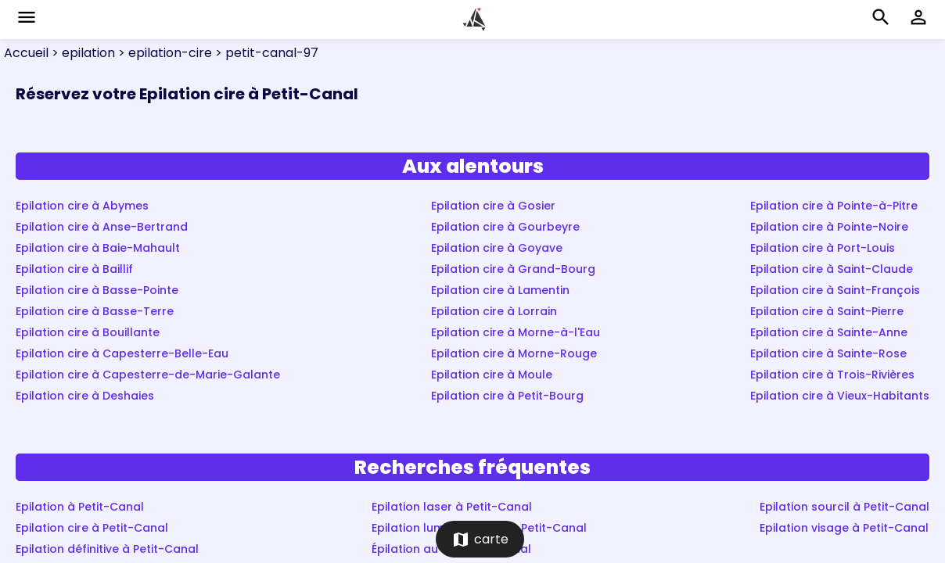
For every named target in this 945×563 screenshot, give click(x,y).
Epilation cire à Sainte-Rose (828, 353)
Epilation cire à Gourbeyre (505, 227)
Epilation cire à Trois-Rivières (832, 374)
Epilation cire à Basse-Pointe (97, 290)
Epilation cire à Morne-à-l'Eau (515, 332)
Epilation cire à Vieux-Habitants (839, 395)
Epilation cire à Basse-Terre (95, 311)
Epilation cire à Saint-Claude (831, 269)
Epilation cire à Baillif (74, 269)
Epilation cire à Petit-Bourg (507, 395)
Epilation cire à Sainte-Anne (828, 332)
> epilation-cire (163, 53)
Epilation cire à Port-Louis (822, 248)
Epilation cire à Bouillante (88, 332)
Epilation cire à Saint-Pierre (827, 311)
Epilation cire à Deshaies (85, 395)
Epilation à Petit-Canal (80, 507)
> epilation (82, 53)
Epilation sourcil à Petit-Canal (844, 507)
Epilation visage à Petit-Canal (844, 528)
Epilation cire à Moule (491, 374)
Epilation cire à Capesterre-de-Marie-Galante (148, 374)
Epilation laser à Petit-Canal (452, 507)
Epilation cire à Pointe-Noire (829, 227)
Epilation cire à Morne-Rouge (514, 353)
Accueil (26, 53)
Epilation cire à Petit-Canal (92, 528)
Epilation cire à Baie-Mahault (98, 248)
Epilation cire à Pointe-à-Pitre (834, 205)
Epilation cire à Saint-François (835, 290)
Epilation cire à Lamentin (500, 290)
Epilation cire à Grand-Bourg (513, 269)
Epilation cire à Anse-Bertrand (102, 227)
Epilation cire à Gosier (493, 205)
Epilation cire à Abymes (82, 205)
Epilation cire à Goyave (496, 248)
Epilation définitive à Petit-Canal (107, 549)
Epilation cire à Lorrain (494, 311)
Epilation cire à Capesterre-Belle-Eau (122, 353)
